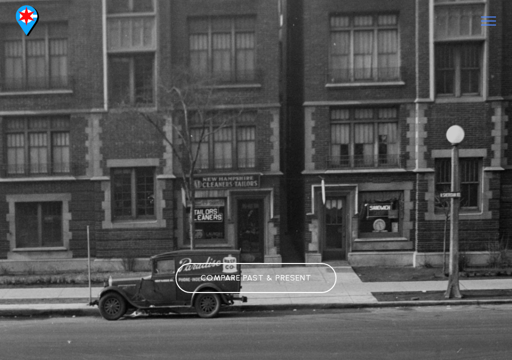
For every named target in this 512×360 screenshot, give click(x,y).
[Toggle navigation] (488, 21)
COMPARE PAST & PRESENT (256, 277)
